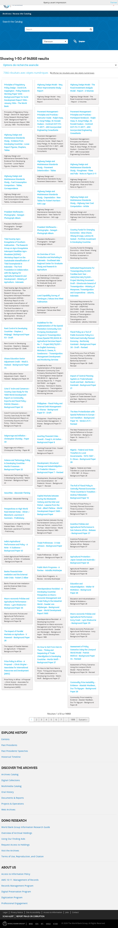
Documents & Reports (12, 797)
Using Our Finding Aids (13, 838)
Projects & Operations (12, 803)
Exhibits (5, 739)
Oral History (7, 791)
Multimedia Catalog (11, 786)
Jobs (67, 912)
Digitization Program (11, 897)
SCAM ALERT (8, 916)
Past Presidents (9, 745)
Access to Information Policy (15, 874)
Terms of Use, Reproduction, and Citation (22, 856)
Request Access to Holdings (15, 844)
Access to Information (52, 912)
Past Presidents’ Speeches (14, 750)
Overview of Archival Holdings (16, 833)
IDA (36, 924)
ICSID (55, 924)
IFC (42, 924)
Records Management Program (17, 885)
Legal (5, 912)
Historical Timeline (11, 756)
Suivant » (83, 719)
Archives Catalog (9, 774)
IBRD (31, 924)
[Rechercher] (91, 29)
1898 (73, 719)
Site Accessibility (33, 912)
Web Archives (8, 809)
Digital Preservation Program (16, 891)
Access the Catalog (22, 13)
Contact (75, 912)
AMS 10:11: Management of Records (20, 879)
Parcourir (55, 41)
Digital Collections (10, 780)
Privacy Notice (17, 912)
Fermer (113, 2)
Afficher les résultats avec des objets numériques (72, 73)
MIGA (48, 924)
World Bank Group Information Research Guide (25, 827)
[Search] (59, 29)
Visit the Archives (10, 850)
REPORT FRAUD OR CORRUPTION (30, 916)
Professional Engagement (14, 903)
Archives (7, 13)
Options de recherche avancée (20, 65)
